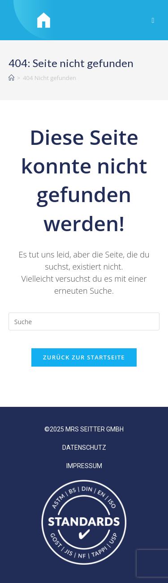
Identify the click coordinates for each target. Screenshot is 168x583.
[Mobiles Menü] (153, 20)
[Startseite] (11, 78)
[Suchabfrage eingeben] (84, 321)
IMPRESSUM (84, 465)
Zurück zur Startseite (84, 357)
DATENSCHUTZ (84, 447)
